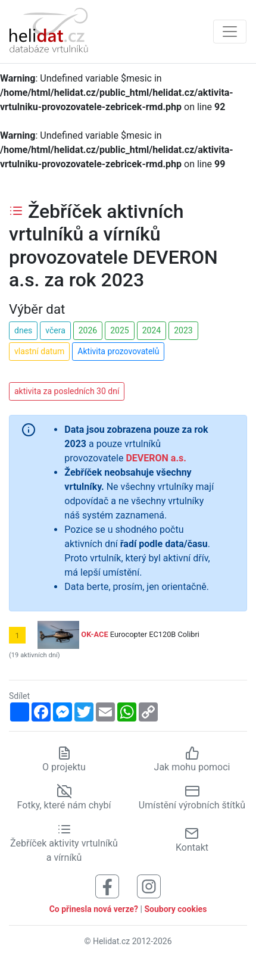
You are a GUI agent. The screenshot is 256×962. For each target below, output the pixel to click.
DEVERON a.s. (156, 458)
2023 (183, 330)
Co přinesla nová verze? (93, 909)
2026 (88, 330)
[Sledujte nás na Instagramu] (149, 885)
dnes (23, 330)
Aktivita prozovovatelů (118, 351)
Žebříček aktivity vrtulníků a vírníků (64, 843)
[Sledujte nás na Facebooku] (107, 885)
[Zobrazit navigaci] (229, 31)
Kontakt (192, 839)
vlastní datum (39, 351)
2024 (151, 330)
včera (55, 330)
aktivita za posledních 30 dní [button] (66, 391)
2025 (119, 330)
